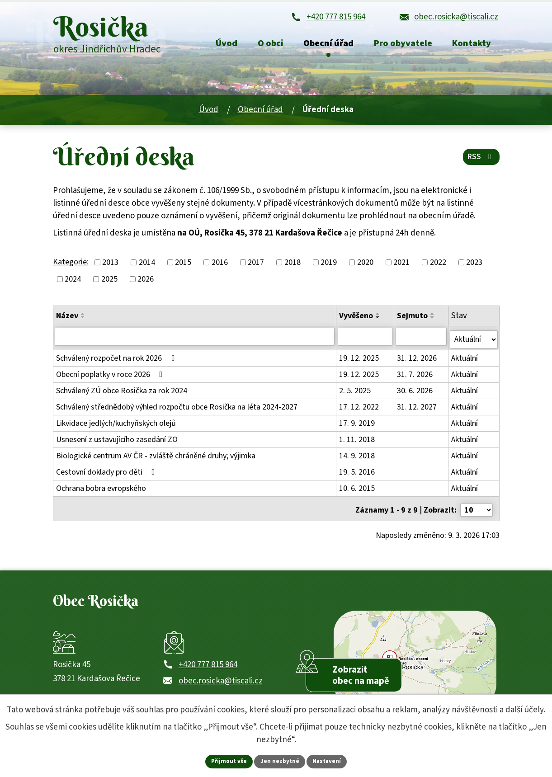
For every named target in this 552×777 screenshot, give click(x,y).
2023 (474, 266)
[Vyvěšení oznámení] (365, 340)
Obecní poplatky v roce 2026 (111, 375)
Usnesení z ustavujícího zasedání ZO (117, 440)
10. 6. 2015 (357, 488)
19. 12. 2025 (359, 358)
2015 (183, 266)
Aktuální (465, 358)
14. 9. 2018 (357, 456)
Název (67, 319)
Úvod (208, 114)
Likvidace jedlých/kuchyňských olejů (116, 423)
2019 (329, 266)
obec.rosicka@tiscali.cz (221, 683)
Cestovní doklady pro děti (107, 472)
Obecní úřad (260, 114)
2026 (145, 283)
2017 (256, 266)
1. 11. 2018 (357, 440)
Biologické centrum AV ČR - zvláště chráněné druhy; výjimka (155, 456)
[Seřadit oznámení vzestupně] (83, 318)
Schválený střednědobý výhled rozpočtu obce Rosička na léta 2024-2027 (176, 407)
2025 (109, 283)
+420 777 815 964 (208, 667)
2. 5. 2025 (355, 391)
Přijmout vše (227, 760)
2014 (147, 266)
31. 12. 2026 (417, 358)
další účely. (525, 709)
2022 (438, 266)
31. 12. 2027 (417, 407)
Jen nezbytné (280, 760)
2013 (110, 266)
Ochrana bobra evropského (101, 488)
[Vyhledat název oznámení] (195, 340)
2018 (292, 266)
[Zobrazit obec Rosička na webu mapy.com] (415, 658)
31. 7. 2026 (415, 375)
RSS (480, 160)
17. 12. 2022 (359, 407)
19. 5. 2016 (357, 472)
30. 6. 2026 (415, 391)
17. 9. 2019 (357, 423)
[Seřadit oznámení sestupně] (83, 321)
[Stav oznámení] (473, 340)
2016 (220, 266)
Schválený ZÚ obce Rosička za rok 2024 (121, 391)
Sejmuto (412, 319)
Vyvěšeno (356, 319)
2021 (401, 266)
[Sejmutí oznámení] (421, 340)
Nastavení (329, 760)
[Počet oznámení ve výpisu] (476, 507)
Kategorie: (71, 266)
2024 (73, 283)
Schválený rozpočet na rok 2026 (117, 358)
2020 (365, 266)
